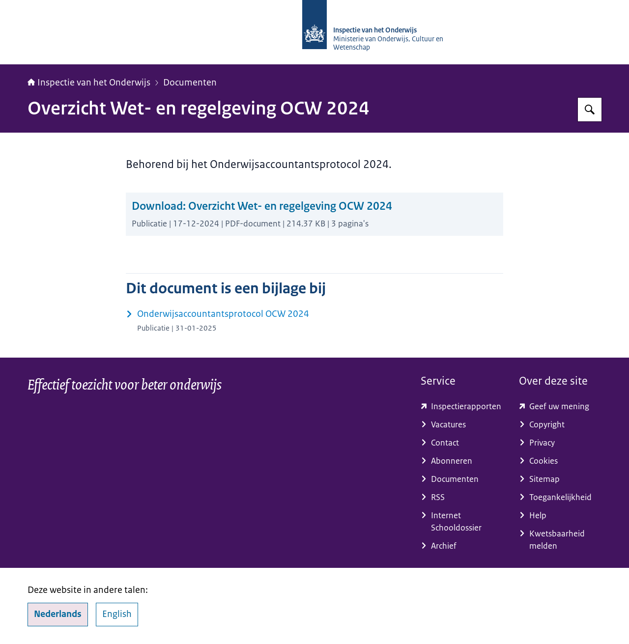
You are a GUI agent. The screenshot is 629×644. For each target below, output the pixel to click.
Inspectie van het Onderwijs (89, 82)
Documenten (190, 82)
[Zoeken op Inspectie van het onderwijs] (589, 109)
